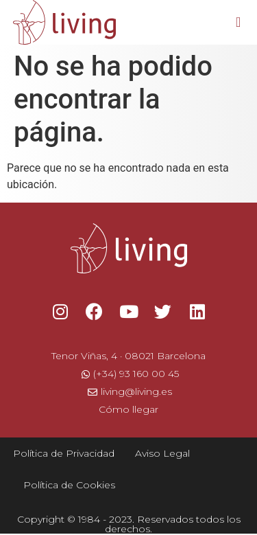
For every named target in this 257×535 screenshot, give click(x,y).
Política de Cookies (69, 485)
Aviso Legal (162, 453)
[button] (238, 22)
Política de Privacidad (63, 453)
